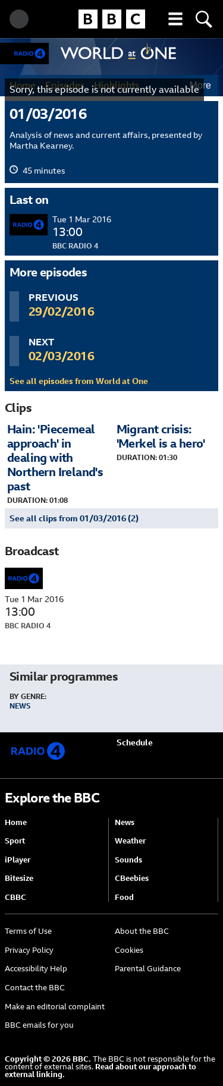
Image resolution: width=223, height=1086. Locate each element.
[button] (175, 19)
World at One (118, 53)
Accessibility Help (36, 968)
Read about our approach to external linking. (100, 1070)
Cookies (129, 950)
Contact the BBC (35, 987)
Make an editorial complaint (55, 1006)
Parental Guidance (148, 968)
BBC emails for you (39, 1025)
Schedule (135, 742)
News (20, 706)
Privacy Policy (29, 950)
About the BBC (142, 931)
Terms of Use (28, 931)
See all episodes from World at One (79, 381)
